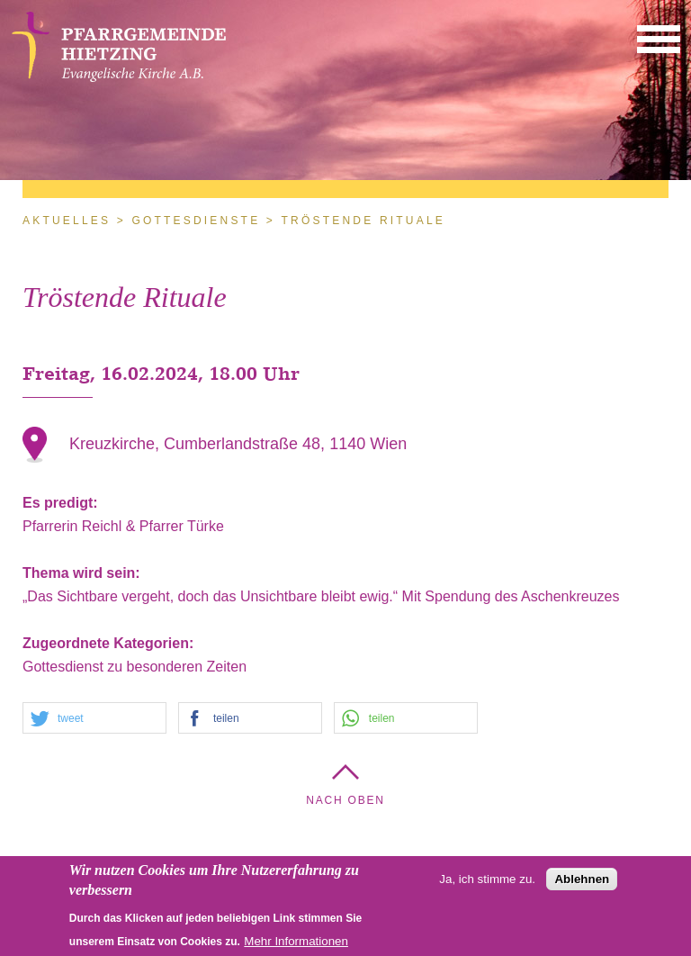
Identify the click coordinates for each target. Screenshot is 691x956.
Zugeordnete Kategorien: (110, 643)
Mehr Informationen (296, 945)
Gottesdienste (195, 220)
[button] (658, 38)
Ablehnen (581, 883)
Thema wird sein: (83, 573)
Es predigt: (62, 502)
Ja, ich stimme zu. (487, 883)
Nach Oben (345, 800)
